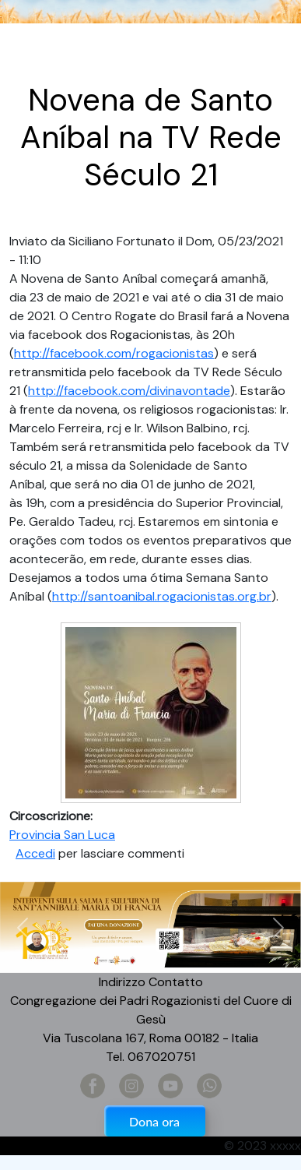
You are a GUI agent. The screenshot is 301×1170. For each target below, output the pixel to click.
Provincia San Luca (62, 834)
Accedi (35, 853)
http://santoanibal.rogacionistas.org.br (161, 596)
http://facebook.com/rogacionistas (114, 353)
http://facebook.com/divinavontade (129, 390)
